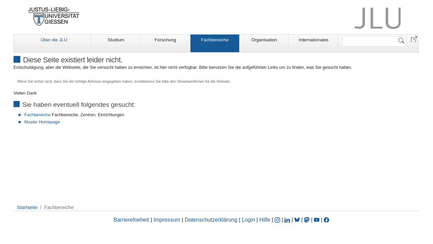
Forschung (165, 39)
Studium (116, 39)
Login (249, 220)
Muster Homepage (42, 121)
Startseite (27, 207)
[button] (414, 38)
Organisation (264, 39)
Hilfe (264, 220)
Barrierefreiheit (131, 220)
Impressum (167, 220)
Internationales (313, 39)
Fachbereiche (214, 39)
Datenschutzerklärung (211, 220)
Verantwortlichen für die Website (203, 81)
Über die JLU (54, 39)
